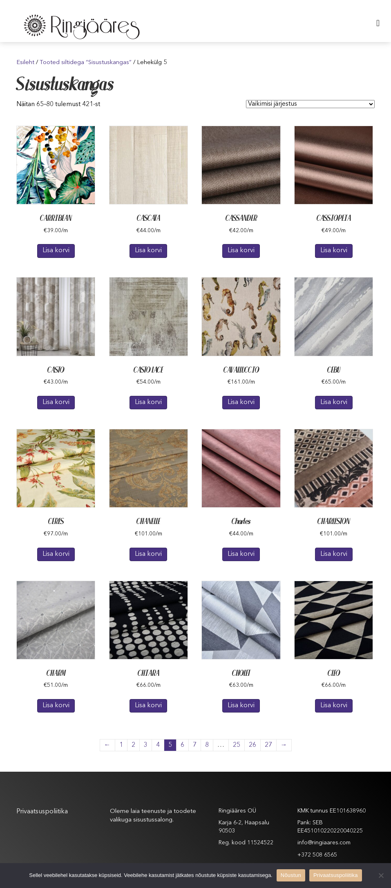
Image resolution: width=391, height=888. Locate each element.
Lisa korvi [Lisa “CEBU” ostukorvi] (333, 402)
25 (236, 745)
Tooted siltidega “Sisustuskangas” (86, 63)
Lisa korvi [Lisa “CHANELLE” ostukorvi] (148, 554)
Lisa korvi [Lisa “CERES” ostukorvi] (55, 554)
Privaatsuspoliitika (42, 811)
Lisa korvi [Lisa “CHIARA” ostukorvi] (148, 705)
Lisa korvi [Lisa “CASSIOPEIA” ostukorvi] (333, 250)
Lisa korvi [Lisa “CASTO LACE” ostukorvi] (148, 402)
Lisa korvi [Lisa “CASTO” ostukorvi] (55, 402)
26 (252, 745)
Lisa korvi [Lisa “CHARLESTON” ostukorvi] (333, 554)
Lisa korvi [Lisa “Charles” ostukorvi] (241, 554)
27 (268, 745)
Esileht (25, 63)
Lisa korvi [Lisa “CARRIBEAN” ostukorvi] (55, 250)
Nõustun (291, 875)
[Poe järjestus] (310, 104)
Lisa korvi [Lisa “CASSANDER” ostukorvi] (241, 250)
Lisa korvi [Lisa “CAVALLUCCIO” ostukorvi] (241, 402)
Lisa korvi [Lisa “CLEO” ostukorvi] (333, 705)
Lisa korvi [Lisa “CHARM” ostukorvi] (55, 705)
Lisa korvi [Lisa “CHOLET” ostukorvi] (241, 705)
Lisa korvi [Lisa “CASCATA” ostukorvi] (148, 250)
